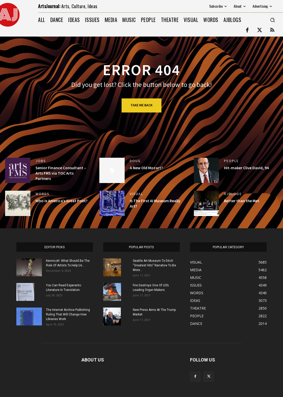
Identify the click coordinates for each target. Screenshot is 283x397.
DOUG (135, 161)
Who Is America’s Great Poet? (62, 200)
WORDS (43, 194)
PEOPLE (231, 161)
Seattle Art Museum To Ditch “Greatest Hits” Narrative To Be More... (154, 265)
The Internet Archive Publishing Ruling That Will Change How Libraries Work (68, 314)
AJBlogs (233, 194)
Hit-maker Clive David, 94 (246, 167)
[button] (272, 20)
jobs (41, 161)
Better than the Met (241, 200)
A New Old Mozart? (146, 167)
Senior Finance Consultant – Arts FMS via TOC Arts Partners (61, 173)
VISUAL (136, 194)
